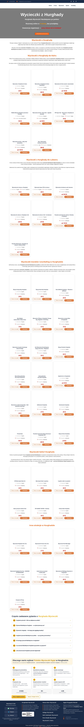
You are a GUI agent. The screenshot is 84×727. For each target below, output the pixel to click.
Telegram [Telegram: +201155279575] (11, 710)
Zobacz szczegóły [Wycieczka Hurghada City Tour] (15, 551)
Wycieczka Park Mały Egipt (64, 542)
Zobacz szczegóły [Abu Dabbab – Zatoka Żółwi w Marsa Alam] (15, 328)
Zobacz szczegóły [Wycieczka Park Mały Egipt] (59, 551)
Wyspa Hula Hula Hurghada (42, 288)
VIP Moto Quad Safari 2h (19, 479)
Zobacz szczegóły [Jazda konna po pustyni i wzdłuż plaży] (37, 580)
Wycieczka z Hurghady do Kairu (20, 83)
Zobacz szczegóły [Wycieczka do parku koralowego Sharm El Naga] (15, 357)
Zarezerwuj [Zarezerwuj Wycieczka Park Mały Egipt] (69, 551)
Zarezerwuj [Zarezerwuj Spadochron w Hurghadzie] (69, 384)
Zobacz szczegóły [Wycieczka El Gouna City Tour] (37, 551)
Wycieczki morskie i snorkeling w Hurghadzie (42, 261)
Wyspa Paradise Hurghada (64, 346)
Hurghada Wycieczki (28, 701)
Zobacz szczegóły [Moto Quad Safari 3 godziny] (37, 489)
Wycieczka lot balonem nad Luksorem (64, 187)
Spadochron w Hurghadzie (64, 375)
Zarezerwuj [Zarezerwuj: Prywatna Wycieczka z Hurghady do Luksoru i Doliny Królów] (25, 254)
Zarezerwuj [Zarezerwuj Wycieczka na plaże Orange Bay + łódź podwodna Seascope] (25, 414)
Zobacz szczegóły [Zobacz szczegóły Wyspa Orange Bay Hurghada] (15, 298)
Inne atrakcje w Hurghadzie (42, 524)
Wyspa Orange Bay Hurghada (19, 288)
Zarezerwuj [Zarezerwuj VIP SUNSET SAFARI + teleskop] (47, 516)
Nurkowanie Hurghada (64, 403)
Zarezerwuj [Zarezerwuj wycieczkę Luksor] (25, 93)
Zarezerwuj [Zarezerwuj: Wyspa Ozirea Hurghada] (69, 442)
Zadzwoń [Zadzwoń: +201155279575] (11, 714)
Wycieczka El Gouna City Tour (42, 542)
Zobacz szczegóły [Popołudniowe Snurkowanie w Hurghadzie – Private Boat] (15, 442)
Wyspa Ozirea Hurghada (64, 432)
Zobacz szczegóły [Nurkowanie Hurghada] (59, 413)
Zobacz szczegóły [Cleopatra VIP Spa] (15, 608)
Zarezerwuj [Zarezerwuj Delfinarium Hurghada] (47, 413)
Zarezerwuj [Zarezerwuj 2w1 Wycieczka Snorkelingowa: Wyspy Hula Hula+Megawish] (47, 357)
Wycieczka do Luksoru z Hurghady (20, 187)
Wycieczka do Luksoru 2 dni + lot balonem (42, 214)
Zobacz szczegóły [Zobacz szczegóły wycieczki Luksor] (15, 93)
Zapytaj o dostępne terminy (33, 695)
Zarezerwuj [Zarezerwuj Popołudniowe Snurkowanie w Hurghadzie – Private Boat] (25, 442)
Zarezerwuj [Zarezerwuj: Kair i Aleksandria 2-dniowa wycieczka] (47, 149)
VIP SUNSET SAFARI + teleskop (42, 507)
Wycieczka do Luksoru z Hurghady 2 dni (20, 214)
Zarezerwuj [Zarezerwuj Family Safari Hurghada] (69, 516)
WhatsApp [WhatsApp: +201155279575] (11, 707)
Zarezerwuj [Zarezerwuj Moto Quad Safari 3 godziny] (47, 489)
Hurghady (76, 705)
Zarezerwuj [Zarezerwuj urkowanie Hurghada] (69, 413)
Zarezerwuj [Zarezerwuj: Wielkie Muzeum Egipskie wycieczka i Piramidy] (25, 123)
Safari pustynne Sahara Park (19, 507)
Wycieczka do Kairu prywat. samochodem (64, 83)
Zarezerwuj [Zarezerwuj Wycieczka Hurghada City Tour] (25, 551)
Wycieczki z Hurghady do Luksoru (42, 159)
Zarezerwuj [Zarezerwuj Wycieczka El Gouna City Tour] (47, 551)
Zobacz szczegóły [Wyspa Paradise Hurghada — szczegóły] (59, 355)
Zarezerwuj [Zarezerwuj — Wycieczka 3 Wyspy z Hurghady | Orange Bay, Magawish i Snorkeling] (47, 328)
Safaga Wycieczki (48, 711)
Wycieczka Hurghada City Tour (20, 542)
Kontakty (73, 5)
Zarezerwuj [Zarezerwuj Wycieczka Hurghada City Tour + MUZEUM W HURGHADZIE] (25, 580)
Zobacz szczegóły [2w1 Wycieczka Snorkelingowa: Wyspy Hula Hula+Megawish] (37, 357)
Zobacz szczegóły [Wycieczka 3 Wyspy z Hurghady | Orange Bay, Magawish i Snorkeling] (37, 328)
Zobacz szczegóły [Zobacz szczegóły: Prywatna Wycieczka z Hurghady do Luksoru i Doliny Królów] (15, 254)
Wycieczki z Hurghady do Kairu (42, 56)
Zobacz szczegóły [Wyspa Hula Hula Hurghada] (37, 298)
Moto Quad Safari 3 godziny (42, 479)
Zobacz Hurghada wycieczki (19, 695)
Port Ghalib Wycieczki (49, 716)
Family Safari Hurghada (64, 507)
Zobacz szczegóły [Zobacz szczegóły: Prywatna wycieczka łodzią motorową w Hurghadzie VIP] (37, 443)
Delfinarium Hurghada (42, 403)
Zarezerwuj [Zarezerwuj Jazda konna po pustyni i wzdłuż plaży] (47, 580)
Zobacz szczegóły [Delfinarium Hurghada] (37, 413)
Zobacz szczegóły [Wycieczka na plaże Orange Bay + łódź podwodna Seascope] (15, 414)
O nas (55, 5)
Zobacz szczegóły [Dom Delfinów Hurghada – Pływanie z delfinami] (59, 299)
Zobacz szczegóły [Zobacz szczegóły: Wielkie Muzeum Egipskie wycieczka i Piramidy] (15, 123)
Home (50, 5)
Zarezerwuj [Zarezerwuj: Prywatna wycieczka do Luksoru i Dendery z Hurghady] (69, 225)
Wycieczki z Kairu (48, 719)
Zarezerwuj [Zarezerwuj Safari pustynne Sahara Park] (25, 516)
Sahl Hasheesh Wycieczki (50, 713)
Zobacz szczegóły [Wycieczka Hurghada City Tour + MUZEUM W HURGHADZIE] (15, 580)
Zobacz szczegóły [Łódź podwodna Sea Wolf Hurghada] (37, 385)
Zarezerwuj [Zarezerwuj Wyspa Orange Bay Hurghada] (25, 298)
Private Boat (20, 432)
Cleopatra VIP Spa (20, 598)
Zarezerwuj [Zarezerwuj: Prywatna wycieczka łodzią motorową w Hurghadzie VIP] (47, 443)
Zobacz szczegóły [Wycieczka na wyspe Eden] (59, 328)
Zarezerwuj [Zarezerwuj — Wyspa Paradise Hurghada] (69, 355)
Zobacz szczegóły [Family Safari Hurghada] (59, 516)
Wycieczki (61, 5)
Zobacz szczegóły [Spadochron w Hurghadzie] (59, 384)
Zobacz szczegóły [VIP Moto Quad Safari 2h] (15, 489)
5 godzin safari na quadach (64, 479)
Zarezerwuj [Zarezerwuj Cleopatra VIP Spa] (25, 608)
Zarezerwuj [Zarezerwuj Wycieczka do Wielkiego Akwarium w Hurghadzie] (69, 580)
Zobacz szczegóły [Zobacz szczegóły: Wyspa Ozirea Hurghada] (59, 442)
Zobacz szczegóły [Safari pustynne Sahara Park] (15, 516)
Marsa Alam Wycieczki (49, 701)
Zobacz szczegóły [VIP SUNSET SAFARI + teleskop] (37, 516)
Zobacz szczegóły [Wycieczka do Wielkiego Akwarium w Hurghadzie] (59, 580)
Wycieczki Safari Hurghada (42, 451)
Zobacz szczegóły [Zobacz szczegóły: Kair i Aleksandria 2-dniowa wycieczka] (37, 149)
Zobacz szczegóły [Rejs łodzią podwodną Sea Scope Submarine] (15, 385)
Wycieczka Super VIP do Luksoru (42, 187)
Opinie (67, 5)
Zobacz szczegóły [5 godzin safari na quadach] (59, 489)
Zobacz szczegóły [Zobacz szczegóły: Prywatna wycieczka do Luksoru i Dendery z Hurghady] (59, 225)
